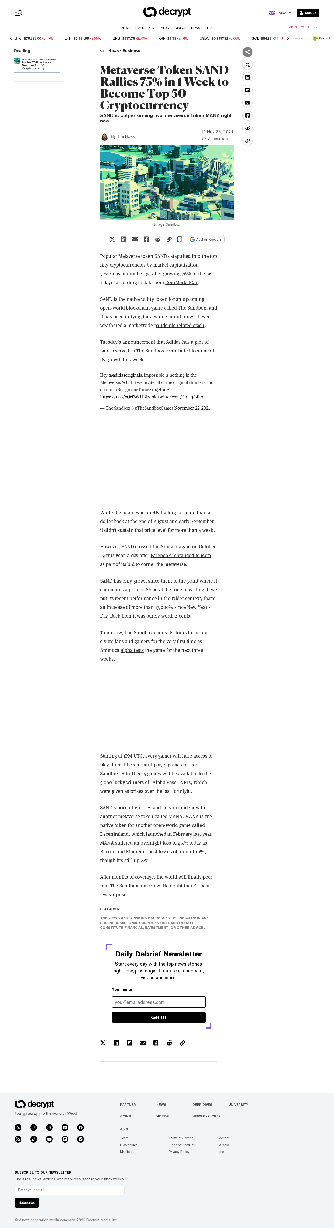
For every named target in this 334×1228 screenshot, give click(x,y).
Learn (139, 28)
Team (124, 1138)
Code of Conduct (182, 1145)
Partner (128, 1105)
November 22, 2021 (192, 408)
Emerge (165, 28)
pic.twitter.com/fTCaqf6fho (177, 397)
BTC (18, 38)
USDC (204, 38)
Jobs (220, 1152)
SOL (255, 38)
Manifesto (127, 1152)
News (126, 28)
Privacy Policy (179, 1152)
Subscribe (27, 1202)
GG (151, 28)
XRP (162, 38)
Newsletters (201, 28)
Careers (223, 1145)
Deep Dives (202, 1105)
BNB (116, 38)
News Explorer (206, 1116)
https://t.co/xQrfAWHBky (125, 397)
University (238, 1105)
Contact (223, 1138)
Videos (181, 28)
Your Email (123, 989)
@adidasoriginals (125, 375)
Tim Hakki (126, 136)
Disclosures (128, 1145)
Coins (125, 1116)
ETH (68, 38)
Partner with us (302, 27)
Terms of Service (181, 1138)
